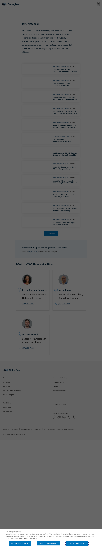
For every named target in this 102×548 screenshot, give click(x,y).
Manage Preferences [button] (77, 543)
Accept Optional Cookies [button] (19, 543)
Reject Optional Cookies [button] (48, 543)
